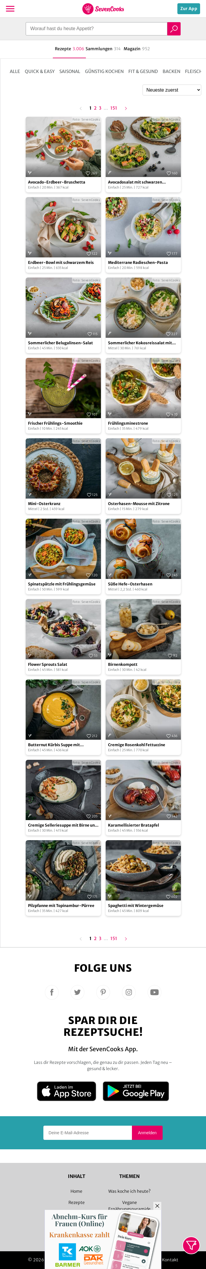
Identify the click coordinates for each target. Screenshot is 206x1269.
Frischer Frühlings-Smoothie (55, 423)
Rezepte (76, 1202)
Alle (15, 71)
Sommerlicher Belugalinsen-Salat (60, 342)
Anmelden (147, 1132)
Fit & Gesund (143, 71)
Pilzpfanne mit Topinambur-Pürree (61, 905)
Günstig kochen (104, 71)
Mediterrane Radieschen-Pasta (138, 262)
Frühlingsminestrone (128, 423)
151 (113, 108)
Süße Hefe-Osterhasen (130, 584)
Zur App (188, 8)
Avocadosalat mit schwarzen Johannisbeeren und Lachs (135, 182)
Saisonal (69, 71)
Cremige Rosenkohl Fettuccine (136, 744)
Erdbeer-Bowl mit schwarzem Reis (61, 262)
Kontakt (170, 1259)
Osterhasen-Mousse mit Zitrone (139, 503)
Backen (171, 71)
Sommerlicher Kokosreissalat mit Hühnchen (140, 343)
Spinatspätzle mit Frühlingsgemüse (62, 584)
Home (76, 1191)
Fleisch (193, 71)
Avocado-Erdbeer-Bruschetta (56, 182)
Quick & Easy (40, 71)
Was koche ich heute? (129, 1191)
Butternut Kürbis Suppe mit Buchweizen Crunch (54, 745)
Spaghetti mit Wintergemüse (136, 905)
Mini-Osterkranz (44, 503)
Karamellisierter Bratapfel (133, 825)
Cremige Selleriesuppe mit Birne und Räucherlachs (62, 825)
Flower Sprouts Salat (47, 664)
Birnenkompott (123, 664)
